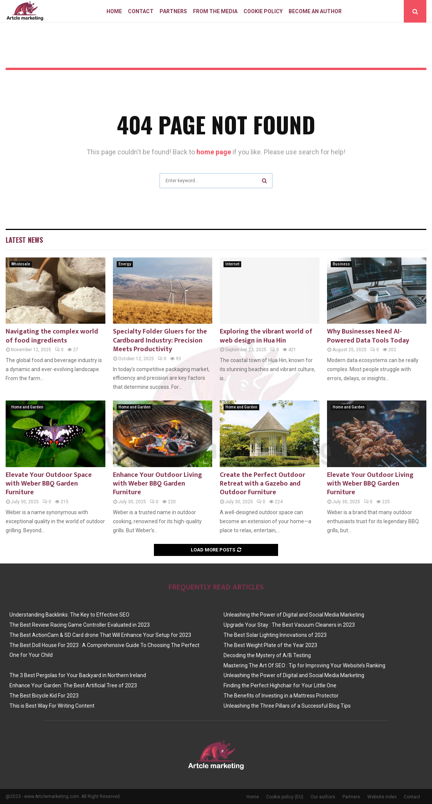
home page (213, 152)
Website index (382, 796)
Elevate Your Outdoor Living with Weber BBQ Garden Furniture (370, 483)
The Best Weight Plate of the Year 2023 (270, 645)
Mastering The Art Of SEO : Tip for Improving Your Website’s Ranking (304, 665)
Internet (232, 264)
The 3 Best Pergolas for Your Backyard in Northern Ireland (77, 675)
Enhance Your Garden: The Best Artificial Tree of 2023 (73, 685)
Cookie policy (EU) (284, 796)
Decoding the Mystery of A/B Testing (267, 655)
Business (341, 264)
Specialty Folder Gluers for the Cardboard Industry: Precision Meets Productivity (160, 340)
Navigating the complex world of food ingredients (52, 336)
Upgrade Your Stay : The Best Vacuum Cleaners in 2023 (289, 625)
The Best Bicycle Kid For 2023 (44, 696)
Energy (125, 264)
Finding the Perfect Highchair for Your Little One (280, 685)
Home (114, 11)
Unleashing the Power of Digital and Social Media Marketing (294, 615)
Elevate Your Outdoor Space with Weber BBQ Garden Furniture (49, 483)
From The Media (215, 11)
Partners (173, 11)
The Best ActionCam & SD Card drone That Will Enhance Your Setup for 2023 (100, 635)
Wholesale (20, 264)
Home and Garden (27, 407)
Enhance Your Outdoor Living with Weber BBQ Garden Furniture (157, 483)
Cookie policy (263, 11)
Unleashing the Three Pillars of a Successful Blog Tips (287, 706)
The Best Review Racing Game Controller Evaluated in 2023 (79, 625)
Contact (141, 11)
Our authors (322, 796)
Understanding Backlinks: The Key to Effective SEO (69, 615)
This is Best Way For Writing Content (51, 706)
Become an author (315, 11)
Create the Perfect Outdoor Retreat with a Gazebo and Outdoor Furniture (262, 483)
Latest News (24, 240)
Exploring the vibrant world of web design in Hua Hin (266, 336)
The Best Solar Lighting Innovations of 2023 (275, 635)
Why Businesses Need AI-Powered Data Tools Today (368, 336)
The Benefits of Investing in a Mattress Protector (281, 696)
